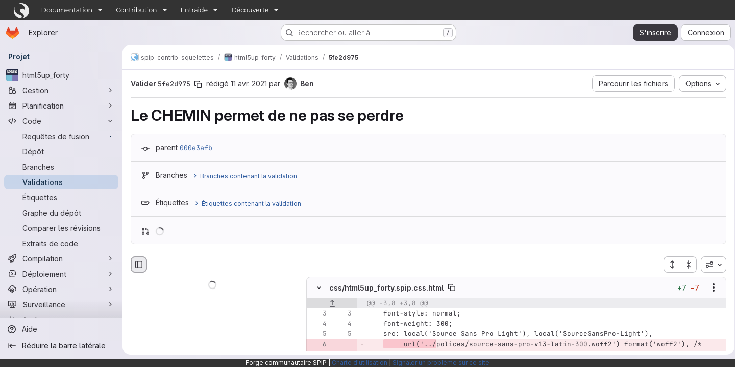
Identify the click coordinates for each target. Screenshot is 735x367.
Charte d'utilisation (359, 362)
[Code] (61, 121)
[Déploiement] (61, 274)
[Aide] (61, 329)
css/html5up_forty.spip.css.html (386, 287)
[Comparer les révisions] (61, 228)
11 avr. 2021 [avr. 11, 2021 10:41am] (249, 83)
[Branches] (61, 167)
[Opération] (61, 289)
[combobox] (710, 264)
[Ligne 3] (318, 314)
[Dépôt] (61, 151)
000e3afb (196, 147)
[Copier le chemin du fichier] (452, 288)
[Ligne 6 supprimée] (318, 344)
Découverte (249, 10)
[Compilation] (61, 258)
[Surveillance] (61, 304)
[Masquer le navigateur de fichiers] (139, 264)
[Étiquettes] (61, 197)
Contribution (136, 10)
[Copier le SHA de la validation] (198, 84)
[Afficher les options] (710, 288)
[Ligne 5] (318, 334)
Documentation (67, 10)
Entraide (194, 10)
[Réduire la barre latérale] (61, 345)
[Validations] (61, 182)
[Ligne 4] (318, 324)
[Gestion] (61, 90)
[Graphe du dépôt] (61, 212)
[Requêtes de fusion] (61, 136)
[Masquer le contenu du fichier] (319, 288)
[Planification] (61, 105)
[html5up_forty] (61, 75)
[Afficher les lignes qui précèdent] (332, 304)
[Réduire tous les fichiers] (685, 264)
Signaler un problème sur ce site (441, 362)
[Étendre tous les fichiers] (668, 264)
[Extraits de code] (61, 243)
